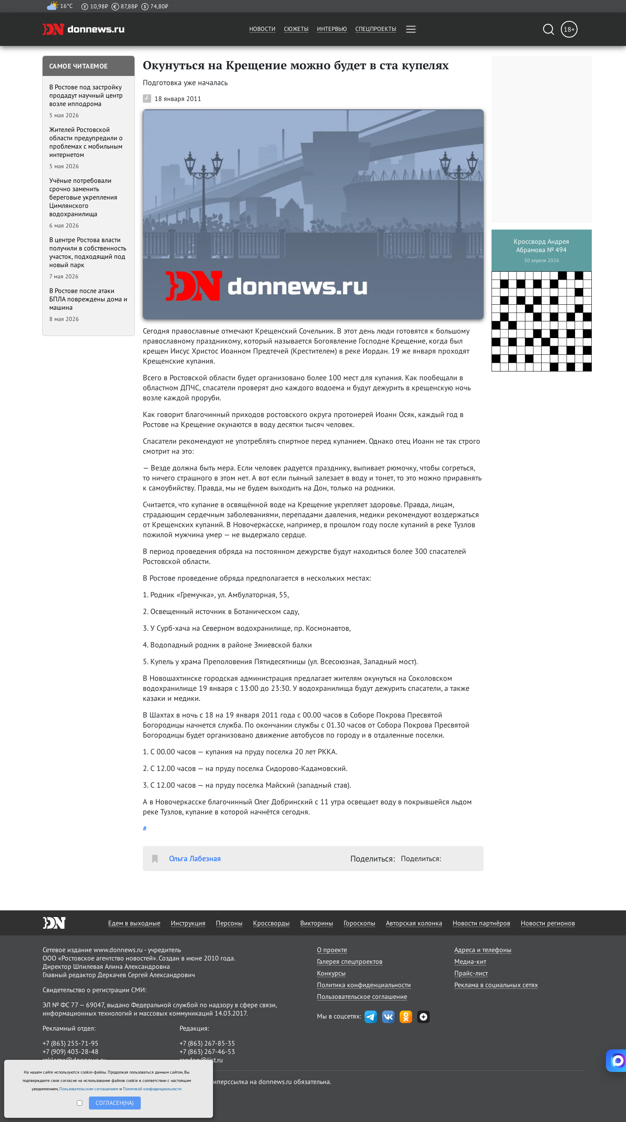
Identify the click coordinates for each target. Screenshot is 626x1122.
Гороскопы (359, 923)
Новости (262, 29)
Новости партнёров (481, 923)
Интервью (332, 29)
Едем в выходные (134, 923)
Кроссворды (271, 923)
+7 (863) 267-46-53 (207, 1051)
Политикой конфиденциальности (152, 1089)
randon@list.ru (201, 1060)
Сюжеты (296, 29)
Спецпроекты (375, 29)
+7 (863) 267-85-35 (207, 1043)
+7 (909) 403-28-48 (71, 1051)
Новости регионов (548, 923)
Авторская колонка (414, 923)
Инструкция (188, 923)
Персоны (229, 923)
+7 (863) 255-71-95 (71, 1043)
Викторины (316, 923)
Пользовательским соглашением (88, 1089)
